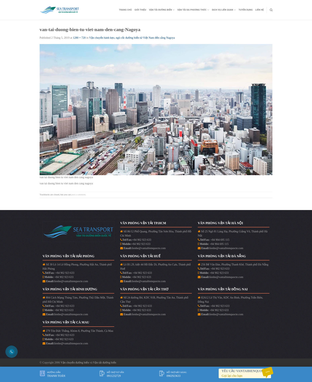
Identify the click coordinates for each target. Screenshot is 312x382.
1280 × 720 (79, 37)
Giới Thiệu (140, 10)
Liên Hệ (259, 10)
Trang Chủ (125, 10)
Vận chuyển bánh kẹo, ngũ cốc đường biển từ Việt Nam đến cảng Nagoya (132, 37)
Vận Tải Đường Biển (162, 10)
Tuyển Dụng (246, 10)
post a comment (78, 194)
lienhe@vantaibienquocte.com (149, 248)
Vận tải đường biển (104, 362)
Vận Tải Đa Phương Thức (193, 10)
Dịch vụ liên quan (224, 10)
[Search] (271, 10)
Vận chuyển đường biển (75, 362)
